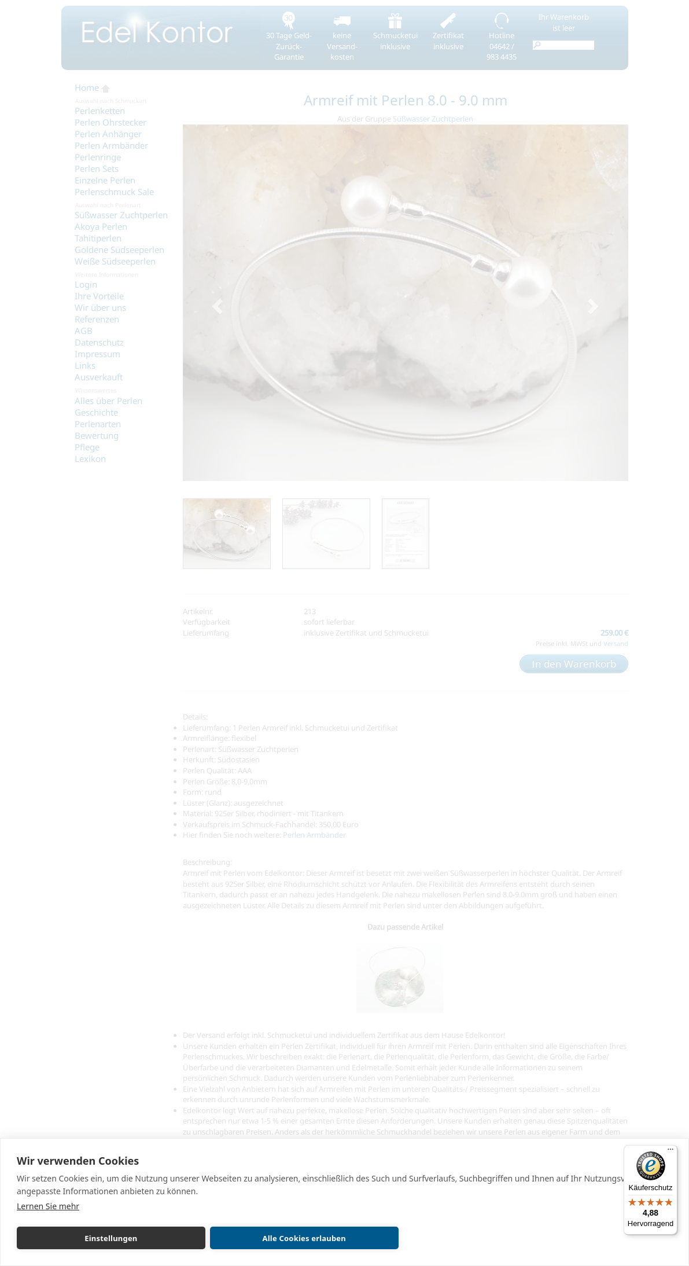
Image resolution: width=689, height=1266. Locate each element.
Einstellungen (80, 1238)
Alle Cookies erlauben (212, 1238)
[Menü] (670, 1152)
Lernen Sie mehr (48, 1206)
